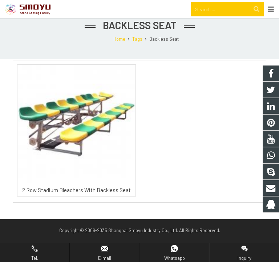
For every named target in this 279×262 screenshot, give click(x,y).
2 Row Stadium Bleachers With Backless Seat (76, 202)
